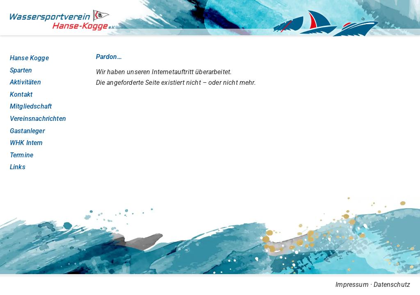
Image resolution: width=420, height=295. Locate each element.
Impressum (352, 284)
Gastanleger (27, 131)
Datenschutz (392, 284)
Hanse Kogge (29, 58)
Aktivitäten (25, 82)
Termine (21, 155)
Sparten (21, 70)
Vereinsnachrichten (38, 119)
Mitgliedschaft (31, 106)
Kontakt (21, 94)
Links (17, 167)
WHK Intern (26, 143)
